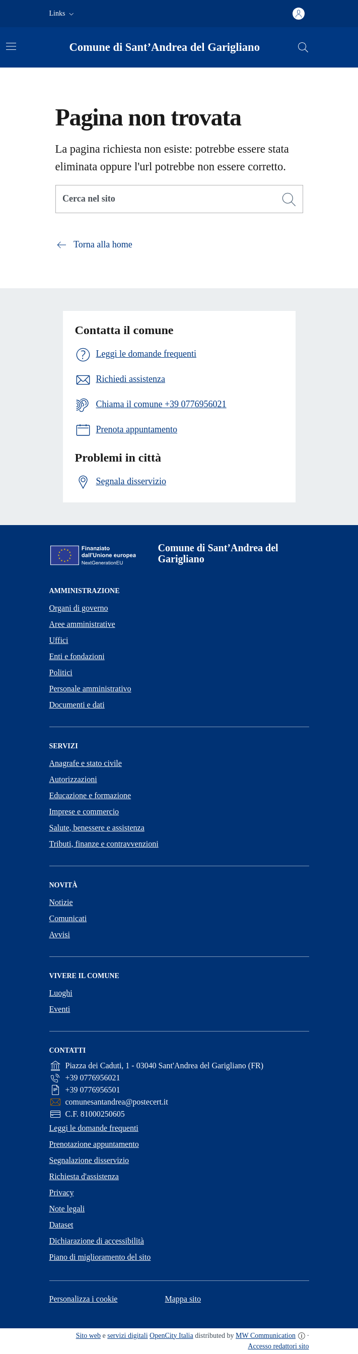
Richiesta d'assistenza (84, 1176)
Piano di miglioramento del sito (100, 1257)
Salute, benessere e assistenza (97, 827)
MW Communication (266, 1335)
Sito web (88, 1335)
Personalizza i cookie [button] (83, 1299)
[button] (62, 14)
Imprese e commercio (84, 811)
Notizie (61, 902)
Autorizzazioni (73, 779)
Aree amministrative (82, 624)
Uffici (58, 640)
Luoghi (61, 993)
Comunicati (68, 918)
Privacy (61, 1192)
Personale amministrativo (90, 688)
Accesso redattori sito (278, 1346)
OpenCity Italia (171, 1335)
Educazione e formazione (90, 795)
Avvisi (59, 934)
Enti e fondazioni (77, 656)
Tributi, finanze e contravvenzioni (104, 844)
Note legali (67, 1208)
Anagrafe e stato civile (85, 763)
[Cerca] (289, 199)
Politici (61, 672)
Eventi (59, 1009)
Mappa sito (183, 1299)
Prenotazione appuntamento (94, 1144)
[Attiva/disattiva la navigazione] (11, 46)
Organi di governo (78, 608)
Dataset (61, 1224)
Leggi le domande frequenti (93, 1128)
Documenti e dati (77, 704)
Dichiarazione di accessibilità (96, 1241)
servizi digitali (127, 1335)
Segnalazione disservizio (89, 1160)
